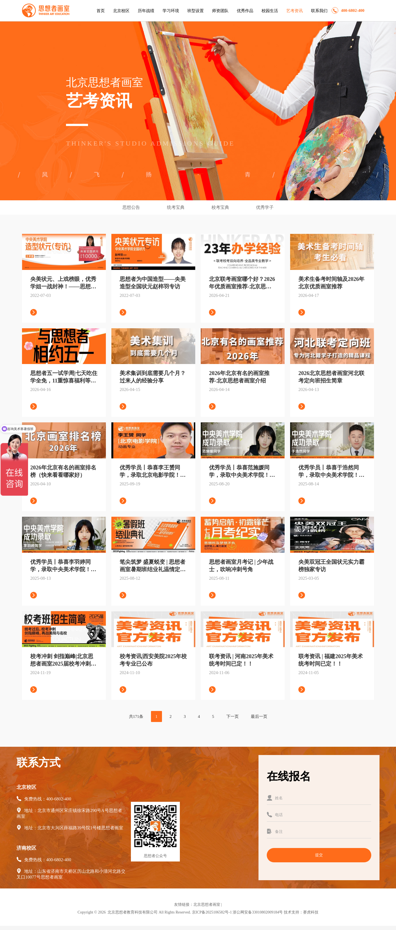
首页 (101, 11)
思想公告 (132, 207)
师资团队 (220, 11)
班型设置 (195, 11)
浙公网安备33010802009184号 (258, 912)
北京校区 (121, 11)
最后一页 (259, 716)
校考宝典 (221, 207)
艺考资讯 (294, 11)
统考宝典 (176, 207)
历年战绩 (146, 11)
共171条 (136, 716)
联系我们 (319, 11)
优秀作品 (245, 11)
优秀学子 (265, 207)
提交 (319, 855)
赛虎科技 (310, 912)
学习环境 (171, 11)
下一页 (232, 716)
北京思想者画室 (206, 904)
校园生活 (270, 11)
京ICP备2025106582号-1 (212, 912)
